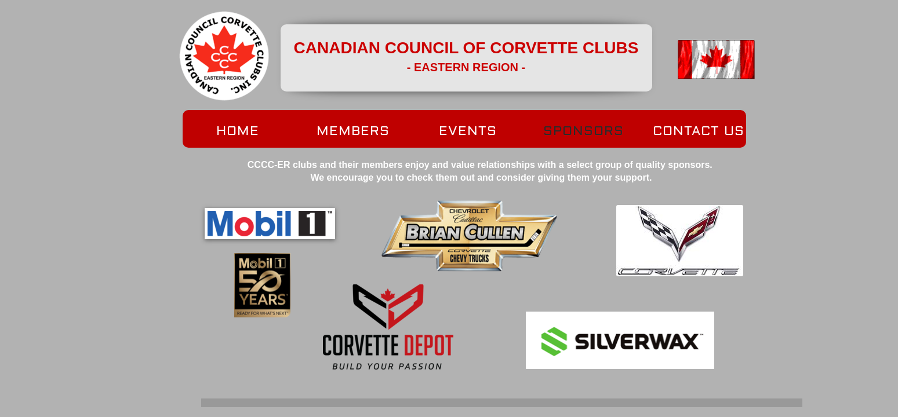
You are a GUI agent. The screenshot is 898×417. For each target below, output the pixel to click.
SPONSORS (583, 131)
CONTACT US (698, 131)
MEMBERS (353, 131)
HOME (237, 131)
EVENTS (468, 131)
